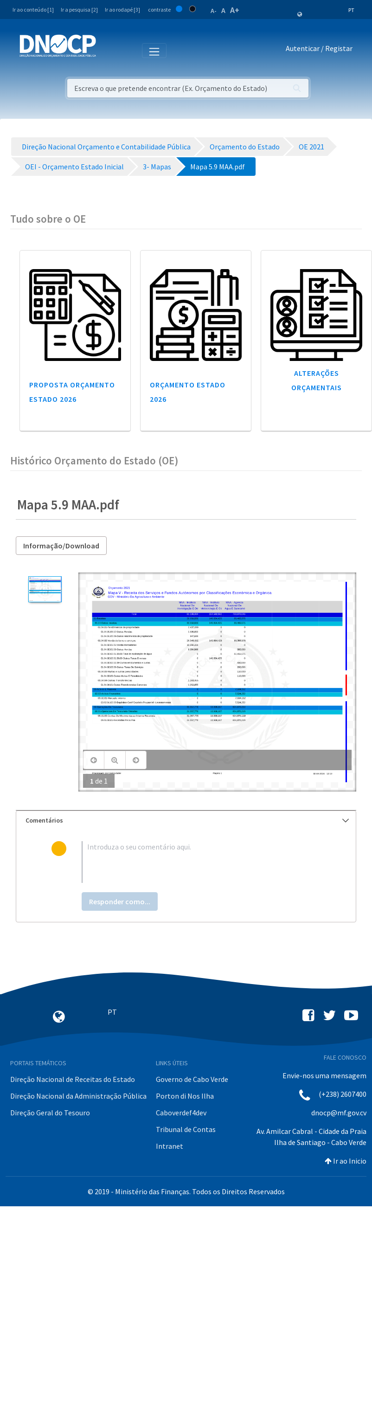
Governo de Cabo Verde (192, 1079)
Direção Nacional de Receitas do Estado (72, 1079)
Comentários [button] (187, 820)
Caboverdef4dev (181, 1112)
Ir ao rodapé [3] (122, 9)
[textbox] (201, 862)
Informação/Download (61, 545)
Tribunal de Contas (186, 1129)
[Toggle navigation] (108, 50)
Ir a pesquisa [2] (79, 9)
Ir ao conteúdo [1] (33, 9)
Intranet (169, 1146)
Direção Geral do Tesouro (50, 1112)
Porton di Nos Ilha (185, 1096)
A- (214, 10)
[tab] (186, 820)
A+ (234, 10)
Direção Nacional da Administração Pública (78, 1096)
